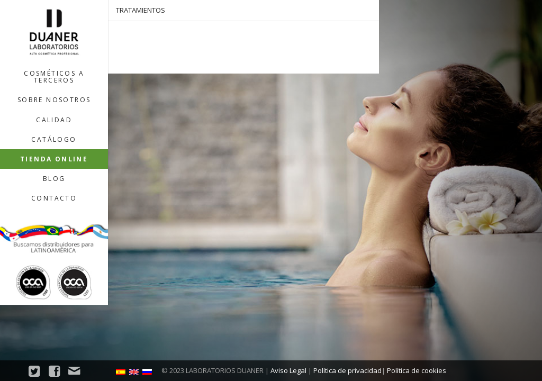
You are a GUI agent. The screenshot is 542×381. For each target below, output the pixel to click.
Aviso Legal (288, 370)
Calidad (54, 119)
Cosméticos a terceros (54, 77)
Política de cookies (416, 370)
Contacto (54, 198)
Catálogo (53, 139)
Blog (54, 178)
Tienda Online (54, 159)
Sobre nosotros (54, 99)
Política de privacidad (347, 370)
